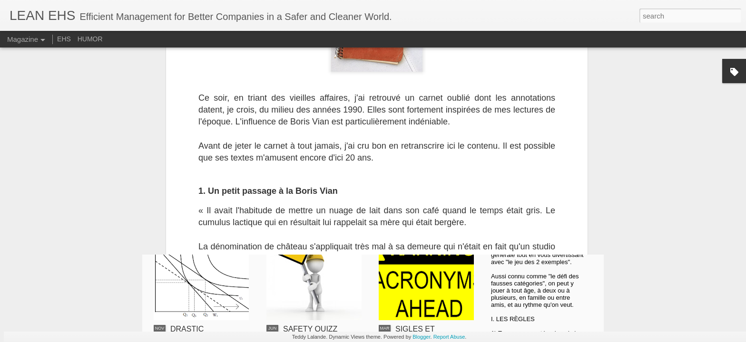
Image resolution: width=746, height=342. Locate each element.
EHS (64, 39)
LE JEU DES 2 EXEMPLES (533, 233)
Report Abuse (449, 337)
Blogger (421, 337)
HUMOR (90, 39)
